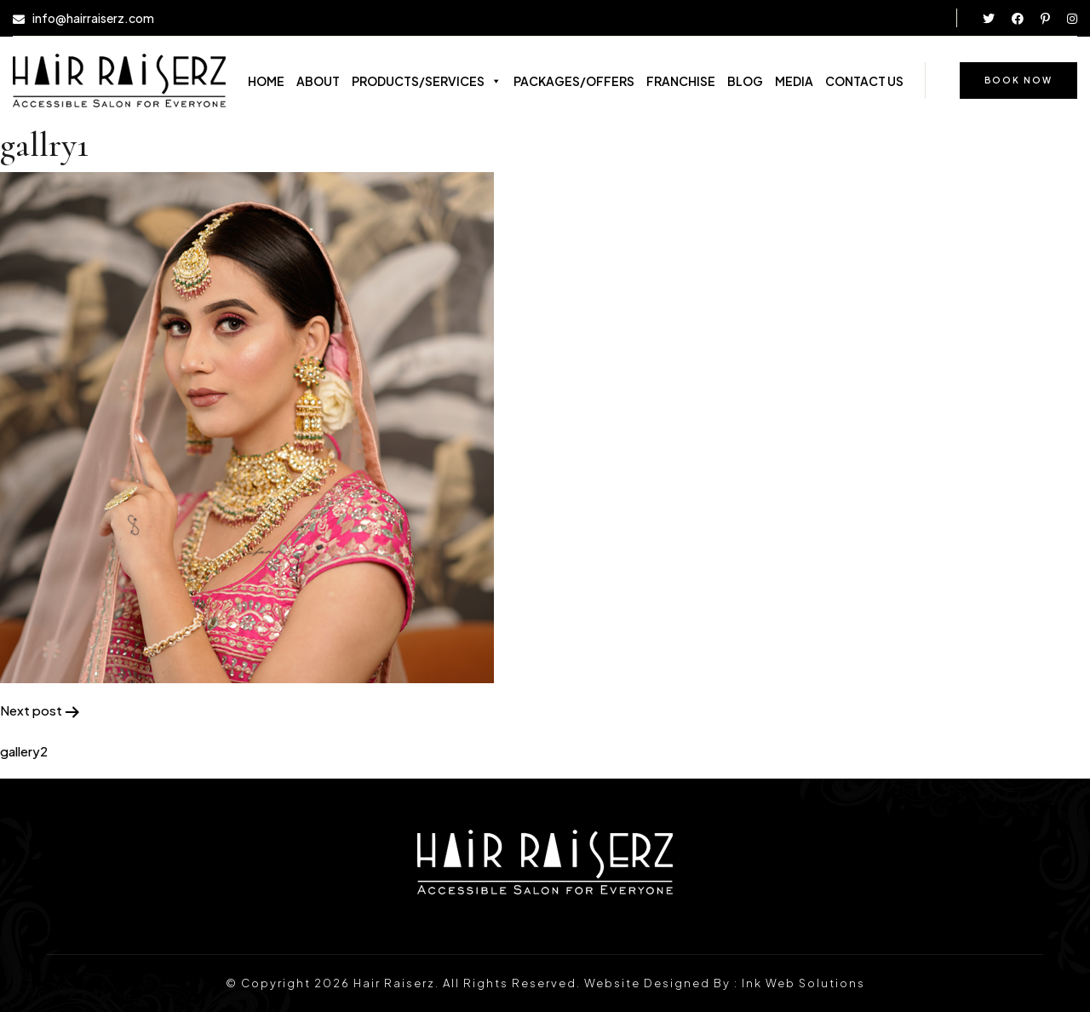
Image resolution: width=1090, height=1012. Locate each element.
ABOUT (318, 81)
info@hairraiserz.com (93, 18)
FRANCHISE (680, 81)
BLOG (745, 81)
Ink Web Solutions (803, 983)
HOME (266, 81)
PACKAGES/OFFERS (573, 81)
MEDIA (794, 81)
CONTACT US (864, 81)
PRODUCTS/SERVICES (427, 81)
